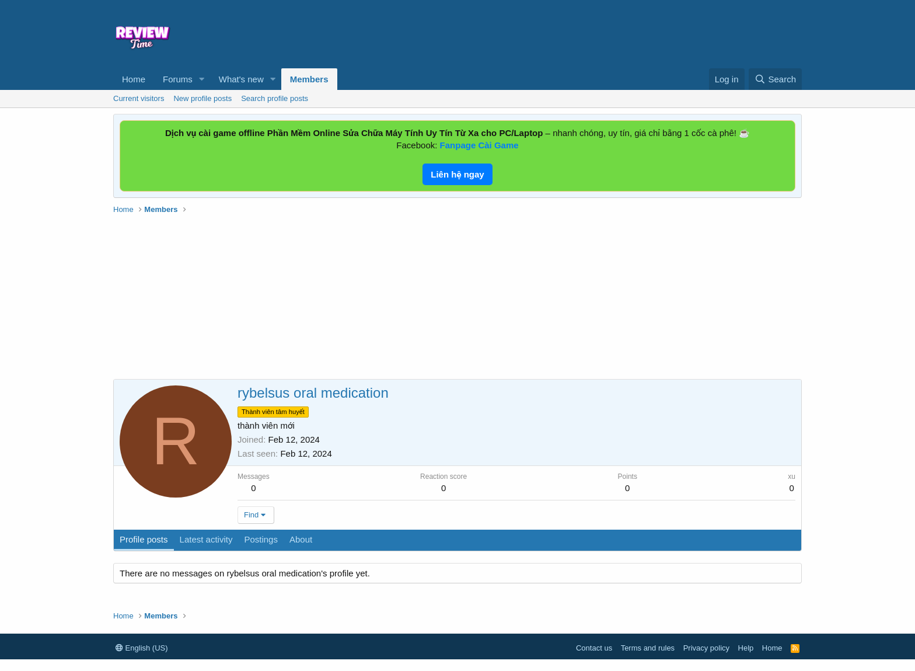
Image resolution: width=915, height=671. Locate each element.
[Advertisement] (552, 32)
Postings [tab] (261, 539)
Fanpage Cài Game (479, 145)
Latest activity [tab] (206, 539)
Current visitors (138, 98)
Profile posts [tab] (144, 539)
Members (309, 79)
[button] (202, 79)
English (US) (142, 648)
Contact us (594, 648)
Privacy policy (706, 648)
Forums (178, 79)
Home (133, 79)
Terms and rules (648, 648)
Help (746, 648)
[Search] (775, 79)
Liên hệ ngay (457, 174)
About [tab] (300, 539)
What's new (241, 79)
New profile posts (202, 98)
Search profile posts (274, 98)
